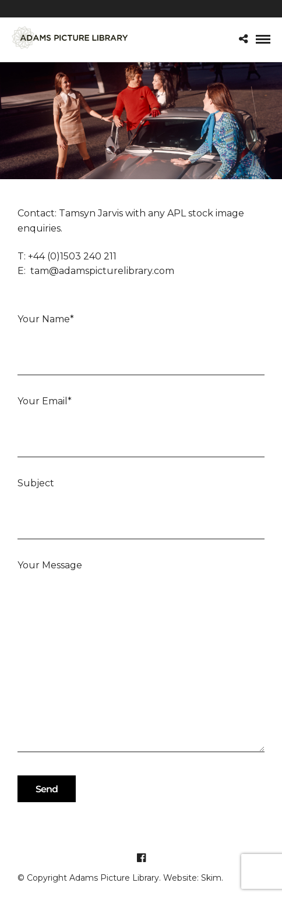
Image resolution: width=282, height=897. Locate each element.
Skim (211, 878)
